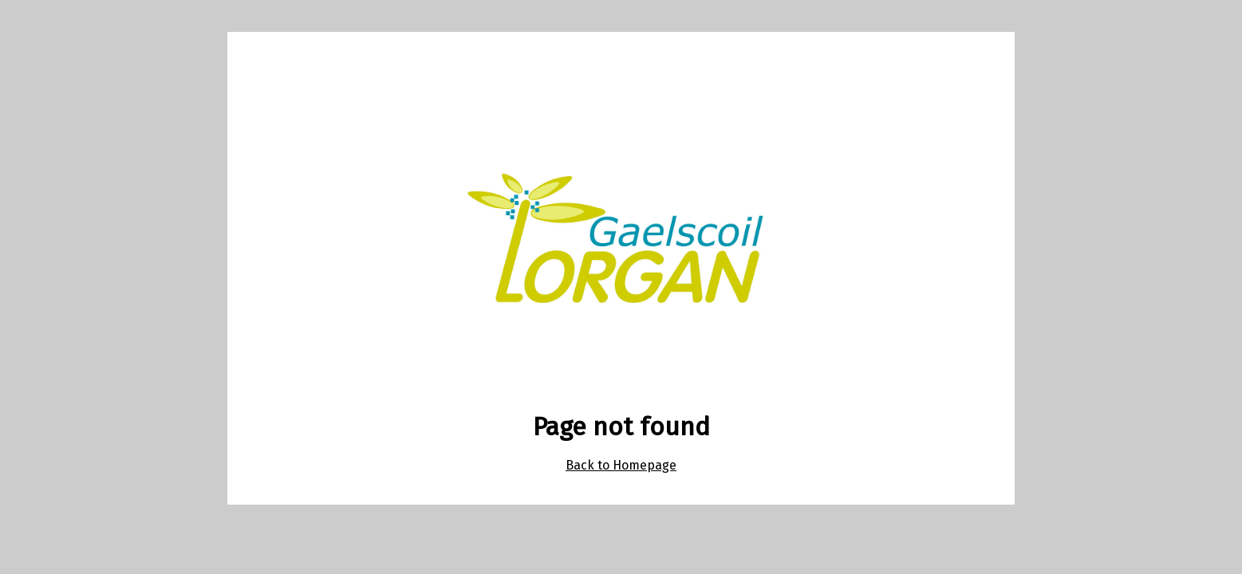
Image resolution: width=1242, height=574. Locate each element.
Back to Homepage (621, 465)
